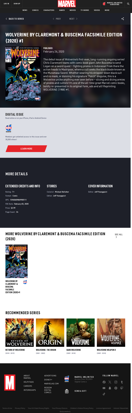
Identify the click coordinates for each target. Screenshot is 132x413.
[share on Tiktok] (104, 389)
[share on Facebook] (104, 377)
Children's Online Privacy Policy (81, 403)
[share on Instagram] (115, 377)
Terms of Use (7, 403)
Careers (28, 381)
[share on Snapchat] (109, 383)
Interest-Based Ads (121, 403)
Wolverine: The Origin (46, 343)
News (25, 10)
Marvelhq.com (51, 378)
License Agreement (103, 403)
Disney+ (48, 374)
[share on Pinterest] (115, 383)
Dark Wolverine (73, 343)
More (107, 10)
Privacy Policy (20, 403)
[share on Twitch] (121, 383)
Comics (35, 10)
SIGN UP (17, 4)
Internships (30, 385)
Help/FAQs (29, 377)
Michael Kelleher (62, 186)
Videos (97, 10)
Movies (73, 10)
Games (62, 10)
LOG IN (6, 4)
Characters (48, 10)
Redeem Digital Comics (48, 384)
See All (119, 229)
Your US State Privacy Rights (38, 403)
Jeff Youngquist (59, 189)
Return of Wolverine (15, 343)
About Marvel (27, 371)
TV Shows (85, 10)
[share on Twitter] (109, 377)
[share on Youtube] (104, 383)
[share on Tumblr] (121, 377)
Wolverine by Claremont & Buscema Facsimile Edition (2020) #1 (12, 281)
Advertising (50, 370)
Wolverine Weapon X (106, 343)
